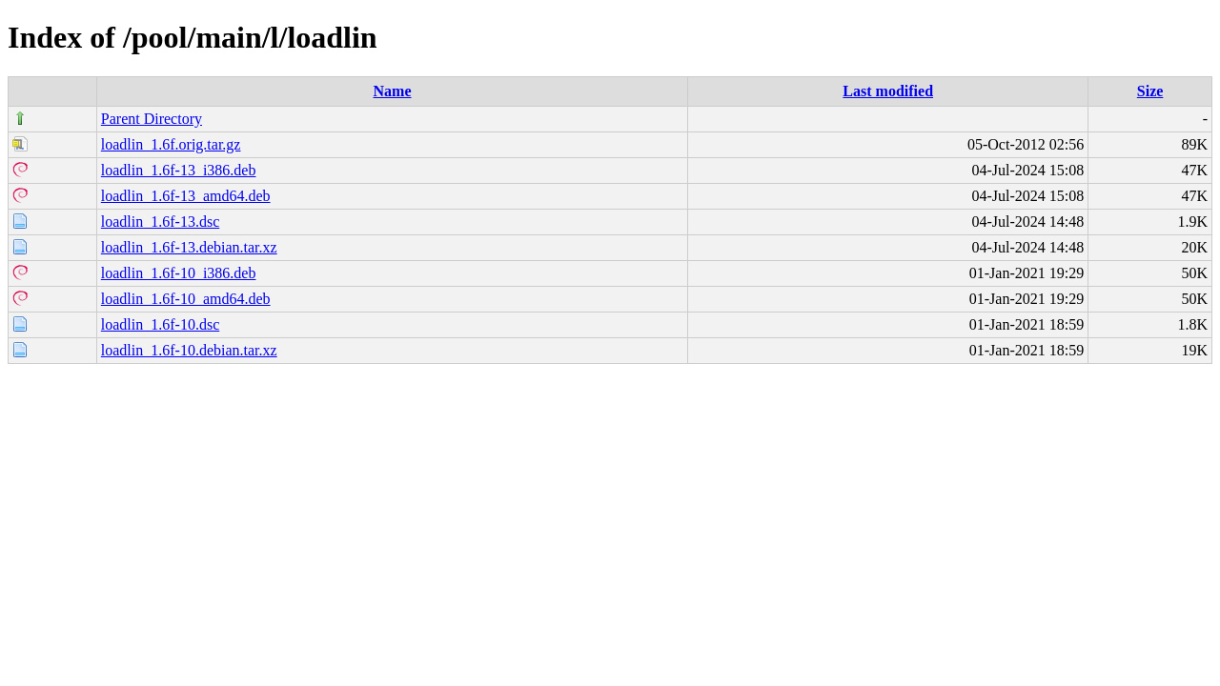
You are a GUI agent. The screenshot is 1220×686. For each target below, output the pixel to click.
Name (393, 91)
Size (1150, 91)
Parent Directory (151, 119)
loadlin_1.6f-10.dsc (160, 324)
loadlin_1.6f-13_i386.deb (178, 170)
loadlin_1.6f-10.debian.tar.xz (189, 350)
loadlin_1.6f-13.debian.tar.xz (189, 247)
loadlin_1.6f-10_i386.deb (178, 273)
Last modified (888, 91)
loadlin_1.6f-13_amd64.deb (186, 196)
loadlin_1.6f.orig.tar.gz (171, 144)
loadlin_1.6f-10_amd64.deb (186, 299)
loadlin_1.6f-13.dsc (160, 221)
